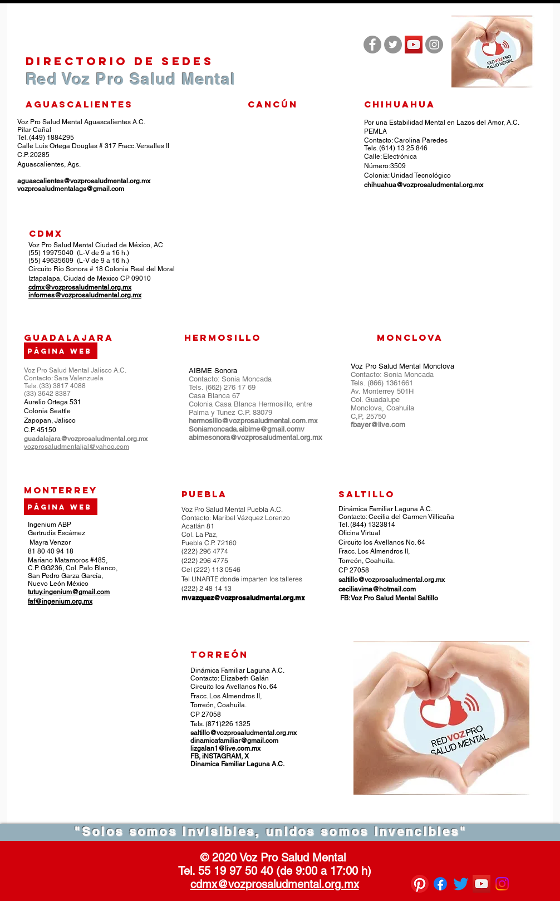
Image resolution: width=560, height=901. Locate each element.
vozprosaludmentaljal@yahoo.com (76, 446)
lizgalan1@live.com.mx (225, 748)
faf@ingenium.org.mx (60, 601)
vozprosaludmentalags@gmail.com (70, 189)
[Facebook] (440, 884)
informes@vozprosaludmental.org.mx (84, 295)
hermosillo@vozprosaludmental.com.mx (253, 421)
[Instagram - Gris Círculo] (434, 44)
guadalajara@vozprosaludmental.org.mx (86, 439)
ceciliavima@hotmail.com (377, 589)
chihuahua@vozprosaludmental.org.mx (423, 185)
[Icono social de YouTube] (414, 44)
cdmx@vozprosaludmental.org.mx (79, 287)
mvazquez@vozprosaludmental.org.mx (243, 598)
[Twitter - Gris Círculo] (393, 44)
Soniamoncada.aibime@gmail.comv (246, 429)
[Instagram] (502, 884)
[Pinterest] (420, 884)
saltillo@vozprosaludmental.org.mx (391, 580)
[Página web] (60, 506)
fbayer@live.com (378, 424)
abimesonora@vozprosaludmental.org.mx (255, 437)
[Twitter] (461, 884)
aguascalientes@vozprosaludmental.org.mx (83, 181)
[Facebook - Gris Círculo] (372, 44)
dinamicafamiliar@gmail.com (234, 741)
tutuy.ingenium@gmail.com (69, 592)
